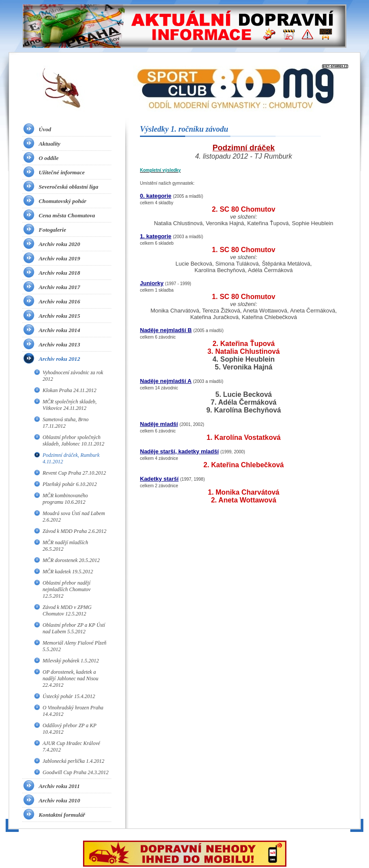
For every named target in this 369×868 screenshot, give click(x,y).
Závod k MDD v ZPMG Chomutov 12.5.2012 (67, 610)
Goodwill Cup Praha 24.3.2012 (76, 772)
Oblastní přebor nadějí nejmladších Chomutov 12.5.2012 (66, 589)
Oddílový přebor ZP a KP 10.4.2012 (69, 728)
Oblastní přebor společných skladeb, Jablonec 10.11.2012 (73, 440)
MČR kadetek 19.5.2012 (68, 572)
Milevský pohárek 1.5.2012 (71, 661)
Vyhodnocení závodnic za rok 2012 (73, 375)
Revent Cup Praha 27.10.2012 (74, 473)
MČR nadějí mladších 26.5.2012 (65, 545)
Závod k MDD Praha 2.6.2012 (74, 531)
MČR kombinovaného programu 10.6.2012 (65, 498)
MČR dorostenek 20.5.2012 (71, 560)
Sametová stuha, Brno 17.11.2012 (66, 422)
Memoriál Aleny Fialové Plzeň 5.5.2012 (74, 646)
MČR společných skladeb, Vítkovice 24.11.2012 (69, 405)
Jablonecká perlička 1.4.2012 (73, 761)
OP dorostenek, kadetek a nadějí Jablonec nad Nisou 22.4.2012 (70, 678)
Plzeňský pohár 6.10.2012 (70, 484)
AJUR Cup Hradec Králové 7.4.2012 (71, 746)
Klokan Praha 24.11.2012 (69, 390)
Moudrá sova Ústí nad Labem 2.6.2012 (74, 516)
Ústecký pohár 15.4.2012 (69, 696)
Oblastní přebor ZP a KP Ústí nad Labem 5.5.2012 (74, 628)
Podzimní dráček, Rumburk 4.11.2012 (71, 458)
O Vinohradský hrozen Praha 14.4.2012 (73, 711)
